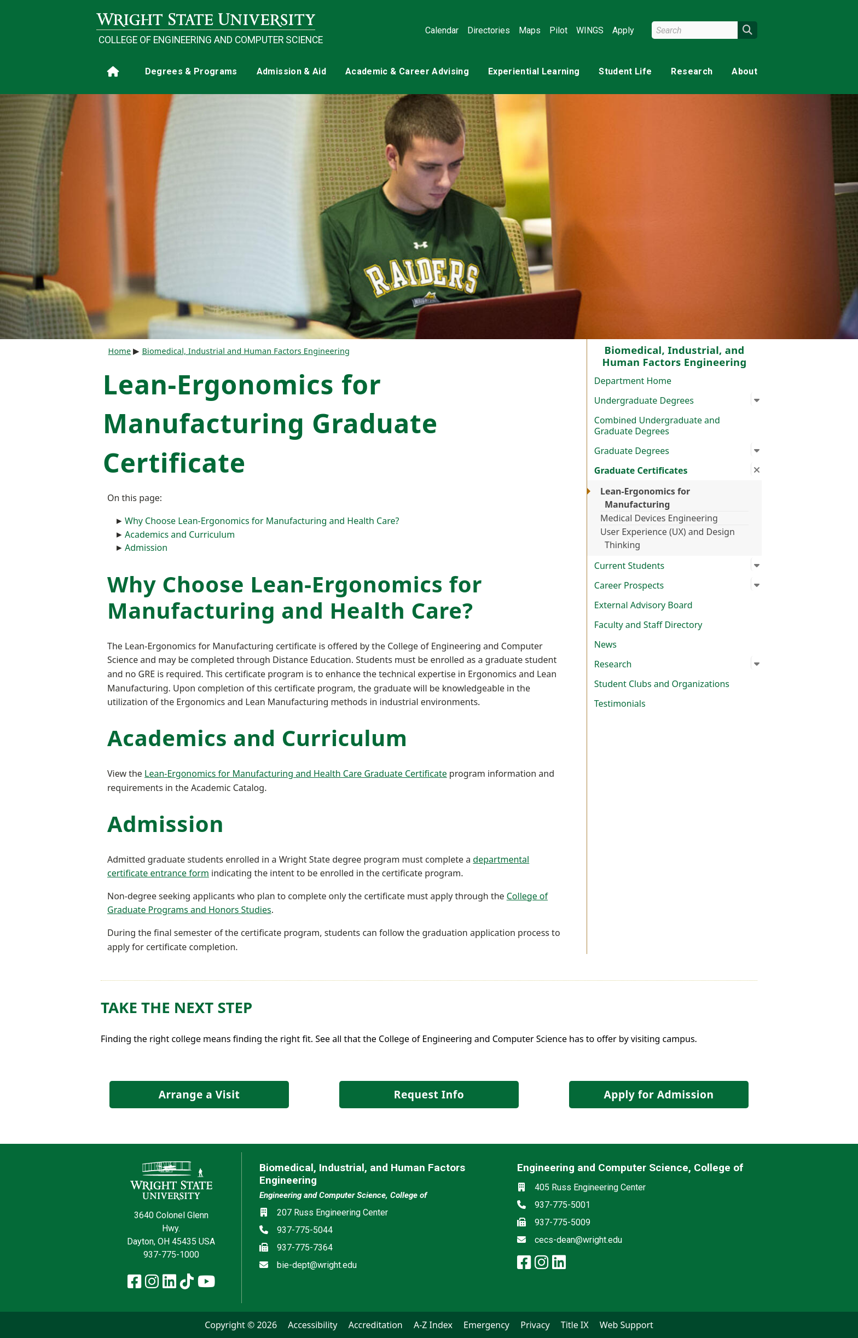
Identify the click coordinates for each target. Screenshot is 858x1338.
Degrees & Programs (191, 71)
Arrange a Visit (199, 1094)
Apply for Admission (659, 1094)
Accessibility (312, 1324)
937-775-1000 (171, 1254)
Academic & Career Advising (407, 71)
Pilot (558, 30)
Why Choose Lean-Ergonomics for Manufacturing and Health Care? (262, 521)
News (605, 644)
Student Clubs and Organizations (661, 684)
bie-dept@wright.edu (317, 1265)
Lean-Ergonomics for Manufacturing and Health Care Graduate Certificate (295, 773)
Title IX (575, 1324)
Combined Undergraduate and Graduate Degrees (657, 425)
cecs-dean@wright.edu (578, 1240)
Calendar (442, 30)
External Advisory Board (643, 605)
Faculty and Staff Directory (648, 625)
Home (119, 351)
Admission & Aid (291, 71)
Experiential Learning (533, 71)
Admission (146, 548)
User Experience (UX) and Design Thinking (667, 538)
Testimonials (620, 703)
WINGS (590, 30)
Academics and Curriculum (180, 534)
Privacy (534, 1324)
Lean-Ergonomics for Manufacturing (645, 497)
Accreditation (376, 1324)
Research (691, 71)
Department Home (632, 381)
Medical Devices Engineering (659, 518)
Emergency (486, 1324)
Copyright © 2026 (241, 1324)
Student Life (625, 71)
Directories (488, 30)
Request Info (429, 1094)
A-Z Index (433, 1324)
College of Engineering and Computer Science (206, 39)
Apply (623, 30)
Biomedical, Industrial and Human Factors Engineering (246, 351)
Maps (530, 30)
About (744, 71)
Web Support (626, 1324)
